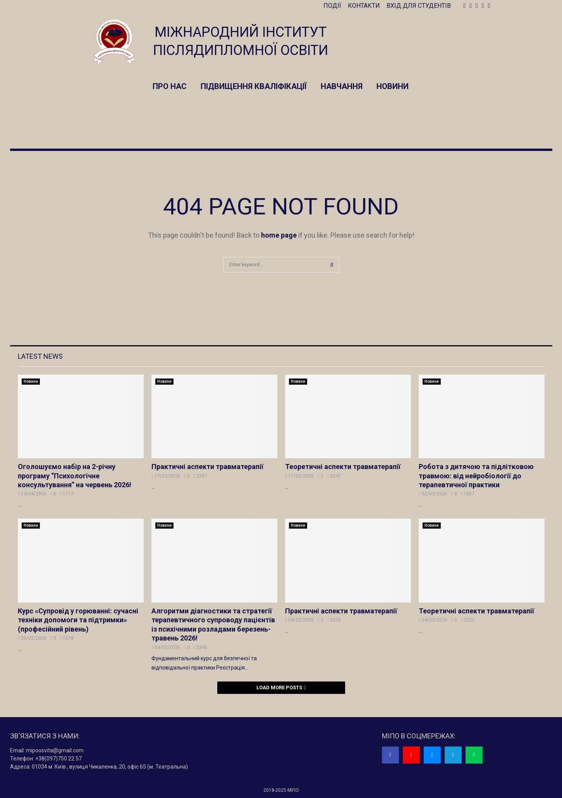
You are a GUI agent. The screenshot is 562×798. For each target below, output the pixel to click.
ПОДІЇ (332, 5)
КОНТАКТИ (364, 5)
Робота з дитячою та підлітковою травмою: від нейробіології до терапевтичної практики (476, 475)
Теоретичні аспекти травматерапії (342, 466)
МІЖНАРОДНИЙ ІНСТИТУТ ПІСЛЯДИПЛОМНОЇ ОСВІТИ (240, 41)
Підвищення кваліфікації (254, 86)
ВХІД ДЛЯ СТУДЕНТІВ (419, 5)
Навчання (342, 86)
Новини (392, 86)
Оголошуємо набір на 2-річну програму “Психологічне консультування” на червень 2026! (74, 475)
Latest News (40, 356)
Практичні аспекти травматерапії (207, 466)
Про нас (170, 86)
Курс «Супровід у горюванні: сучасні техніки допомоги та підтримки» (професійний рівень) (78, 620)
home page (279, 235)
